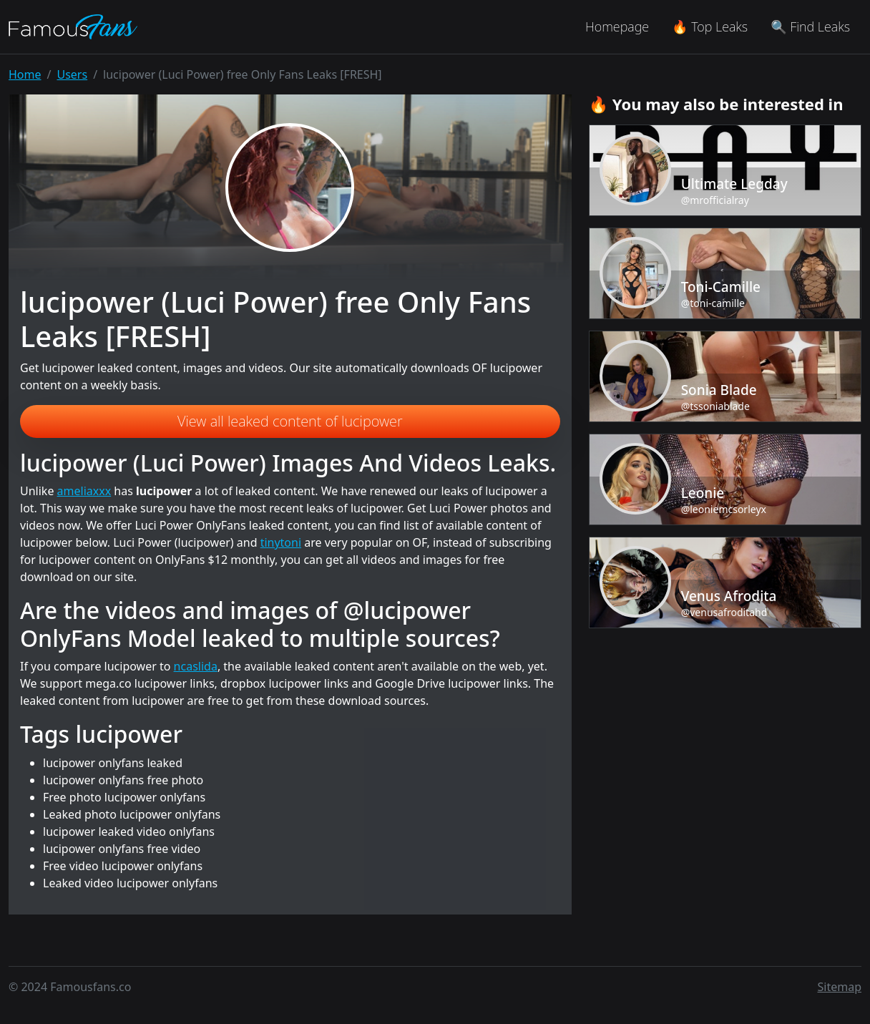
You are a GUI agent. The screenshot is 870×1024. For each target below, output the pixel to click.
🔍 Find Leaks (810, 26)
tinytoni (280, 542)
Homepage (617, 26)
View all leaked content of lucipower (290, 421)
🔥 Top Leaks (710, 26)
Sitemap (840, 987)
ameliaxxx (84, 491)
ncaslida (196, 666)
